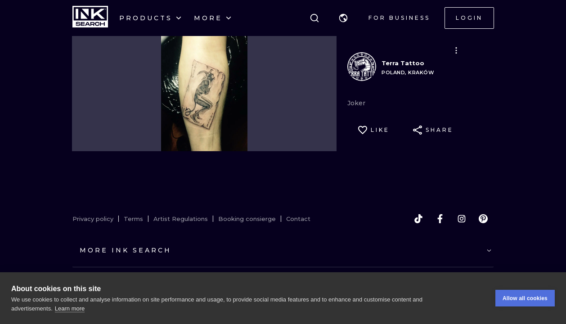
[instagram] (461, 219)
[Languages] (343, 18)
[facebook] (440, 219)
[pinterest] (483, 219)
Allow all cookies (525, 298)
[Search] (314, 18)
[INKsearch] (90, 18)
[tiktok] (418, 219)
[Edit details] (456, 50)
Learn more (70, 308)
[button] (343, 18)
